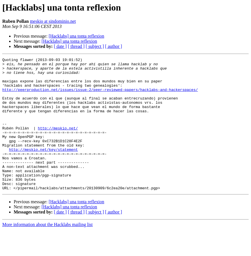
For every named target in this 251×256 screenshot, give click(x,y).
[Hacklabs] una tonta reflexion (76, 36)
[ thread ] (76, 46)
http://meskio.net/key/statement (43, 168)
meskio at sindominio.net (53, 21)
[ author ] (113, 46)
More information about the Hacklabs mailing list (47, 251)
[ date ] (60, 46)
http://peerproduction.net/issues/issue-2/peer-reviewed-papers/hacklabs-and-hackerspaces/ (100, 96)
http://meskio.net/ (58, 142)
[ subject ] (95, 46)
